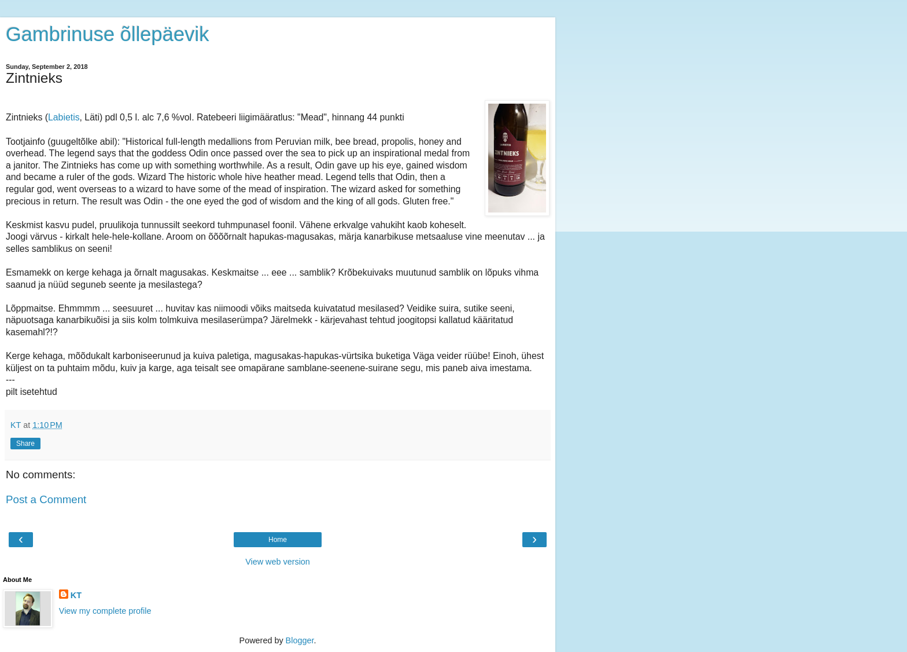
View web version (277, 561)
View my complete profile (105, 611)
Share (25, 443)
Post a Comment (46, 499)
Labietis (64, 117)
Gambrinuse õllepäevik (107, 34)
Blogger (300, 640)
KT (76, 595)
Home (277, 540)
